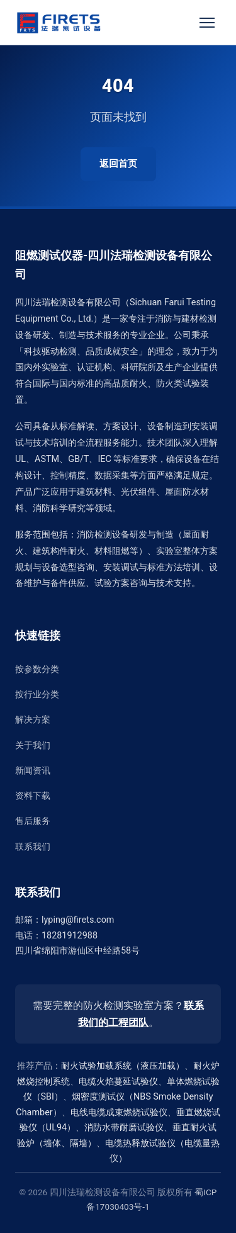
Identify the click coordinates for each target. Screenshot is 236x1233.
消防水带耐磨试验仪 (124, 1127)
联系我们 (32, 847)
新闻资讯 (32, 770)
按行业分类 (37, 694)
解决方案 (32, 719)
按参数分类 (37, 669)
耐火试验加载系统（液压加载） (122, 1066)
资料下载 (32, 796)
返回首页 (118, 163)
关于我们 (32, 745)
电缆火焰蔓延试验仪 (118, 1081)
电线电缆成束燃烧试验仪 (118, 1112)
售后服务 (32, 821)
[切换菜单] (207, 23)
